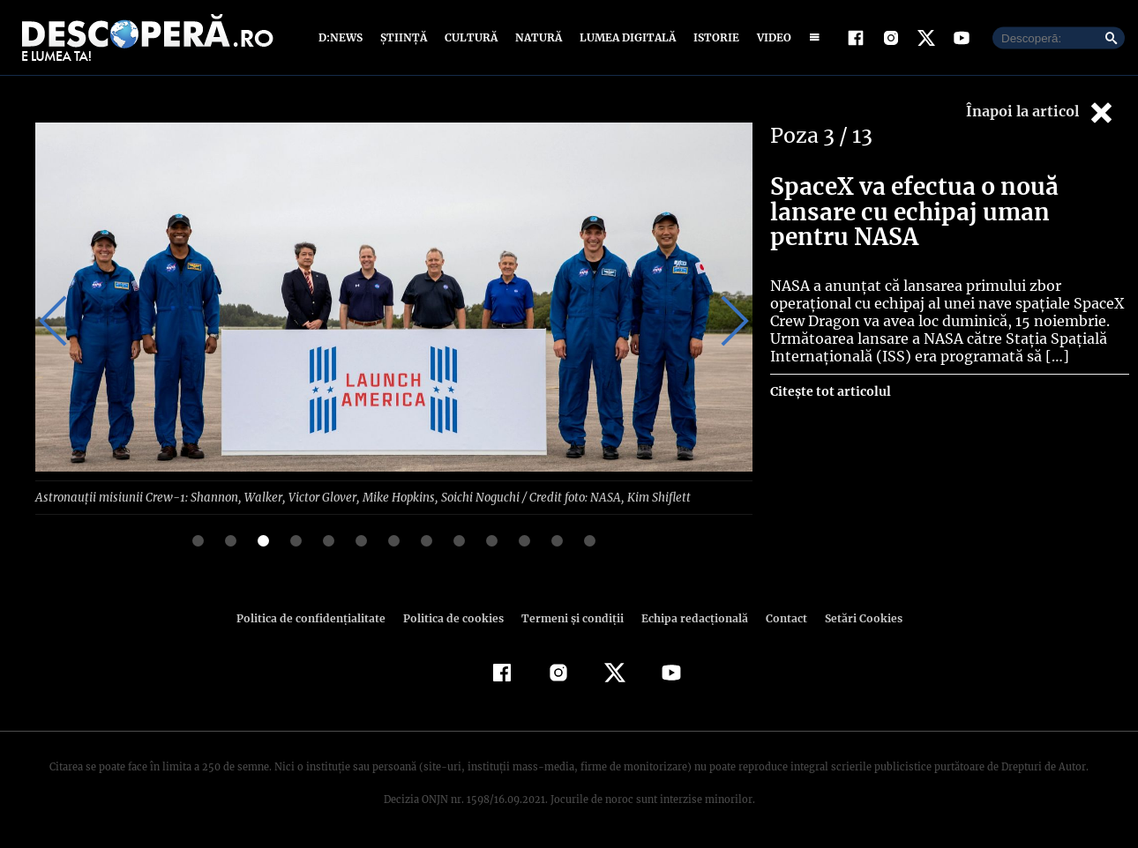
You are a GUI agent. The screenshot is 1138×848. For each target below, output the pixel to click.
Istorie (713, 37)
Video (770, 37)
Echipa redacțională (689, 617)
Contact (779, 617)
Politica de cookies (455, 617)
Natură (536, 37)
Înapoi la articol (1041, 112)
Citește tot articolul (829, 391)
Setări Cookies (854, 617)
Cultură (471, 37)
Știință (404, 37)
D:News (343, 37)
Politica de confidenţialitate (318, 617)
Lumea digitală (624, 37)
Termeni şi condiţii (569, 617)
